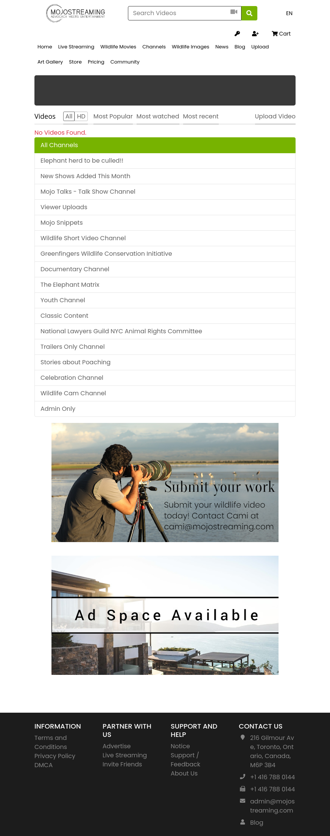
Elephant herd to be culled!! (81, 160)
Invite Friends (122, 764)
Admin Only (57, 408)
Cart (281, 33)
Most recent (201, 116)
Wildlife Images (190, 46)
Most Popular (113, 116)
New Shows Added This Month (85, 176)
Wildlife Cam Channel (73, 393)
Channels (154, 46)
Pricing (96, 61)
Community (125, 61)
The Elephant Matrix (69, 284)
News (222, 46)
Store (75, 61)
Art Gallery (50, 61)
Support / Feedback (185, 760)
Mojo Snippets (61, 222)
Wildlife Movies (118, 46)
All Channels (59, 145)
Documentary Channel (74, 269)
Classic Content (64, 315)
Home (44, 46)
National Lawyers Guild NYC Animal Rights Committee (121, 331)
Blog (240, 46)
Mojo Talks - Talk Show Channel (87, 191)
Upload (260, 46)
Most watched (158, 116)
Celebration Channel (71, 377)
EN (289, 13)
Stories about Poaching (75, 362)
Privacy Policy (54, 756)
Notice (180, 746)
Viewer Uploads (63, 207)
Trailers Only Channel (72, 346)
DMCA (43, 765)
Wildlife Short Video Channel (83, 238)
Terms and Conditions (50, 742)
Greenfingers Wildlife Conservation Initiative (106, 253)
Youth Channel (62, 300)
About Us (184, 773)
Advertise (117, 746)
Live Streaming (76, 46)
